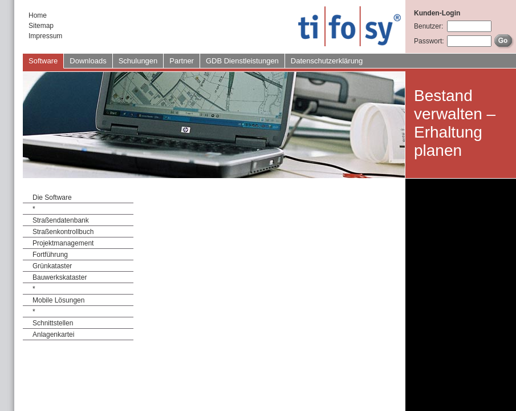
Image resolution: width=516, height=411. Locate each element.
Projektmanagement (63, 243)
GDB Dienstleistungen (242, 61)
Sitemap (41, 26)
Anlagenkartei (53, 335)
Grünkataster (52, 266)
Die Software (52, 198)
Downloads (88, 61)
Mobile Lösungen (58, 300)
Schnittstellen (52, 323)
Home (38, 15)
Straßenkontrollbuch (63, 232)
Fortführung (50, 255)
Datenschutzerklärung (327, 61)
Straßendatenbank (60, 220)
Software (43, 61)
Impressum (45, 36)
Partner (181, 61)
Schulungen (138, 61)
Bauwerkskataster (59, 277)
